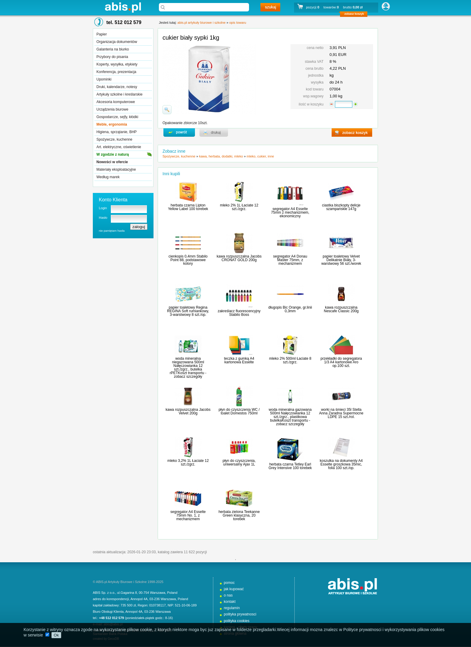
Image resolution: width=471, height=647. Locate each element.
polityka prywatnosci (240, 614)
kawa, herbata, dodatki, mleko (221, 156)
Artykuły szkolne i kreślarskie (119, 94)
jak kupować (234, 589)
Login (103, 208)
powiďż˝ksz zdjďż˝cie (167, 109)
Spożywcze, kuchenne (114, 139)
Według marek (108, 177)
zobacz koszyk (355, 15)
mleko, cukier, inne (260, 156)
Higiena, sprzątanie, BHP (116, 132)
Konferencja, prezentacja (116, 72)
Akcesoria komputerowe (115, 102)
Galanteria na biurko (112, 49)
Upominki (103, 79)
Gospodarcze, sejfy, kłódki (117, 117)
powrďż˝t (179, 132)
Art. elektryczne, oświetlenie (118, 147)
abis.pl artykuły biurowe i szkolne (123, 7)
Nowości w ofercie (112, 162)
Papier (101, 34)
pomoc (229, 583)
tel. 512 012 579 (123, 22)
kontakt (229, 602)
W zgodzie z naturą (112, 154)
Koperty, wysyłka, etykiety (117, 64)
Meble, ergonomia (111, 124)
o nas (228, 595)
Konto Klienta (113, 199)
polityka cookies (236, 621)
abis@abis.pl (113, 624)
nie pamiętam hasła (112, 230)
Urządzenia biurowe (112, 109)
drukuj (213, 132)
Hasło (103, 217)
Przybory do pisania (112, 57)
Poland (172, 592)
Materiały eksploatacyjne (116, 169)
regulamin (232, 608)
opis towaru (237, 22)
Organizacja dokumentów (116, 42)
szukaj (270, 7)
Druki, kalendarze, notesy (116, 87)
